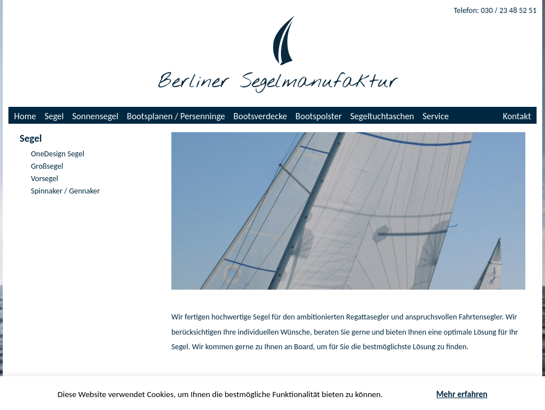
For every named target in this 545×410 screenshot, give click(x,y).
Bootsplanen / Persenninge (176, 116)
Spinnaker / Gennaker (65, 191)
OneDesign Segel (57, 154)
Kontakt (517, 116)
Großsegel (47, 166)
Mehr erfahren (461, 394)
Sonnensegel (95, 116)
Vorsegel (44, 178)
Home (25, 116)
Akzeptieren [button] (410, 394)
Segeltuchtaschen (382, 116)
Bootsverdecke (260, 116)
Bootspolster (319, 116)
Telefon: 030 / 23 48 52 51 (495, 10)
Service (436, 116)
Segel (53, 116)
